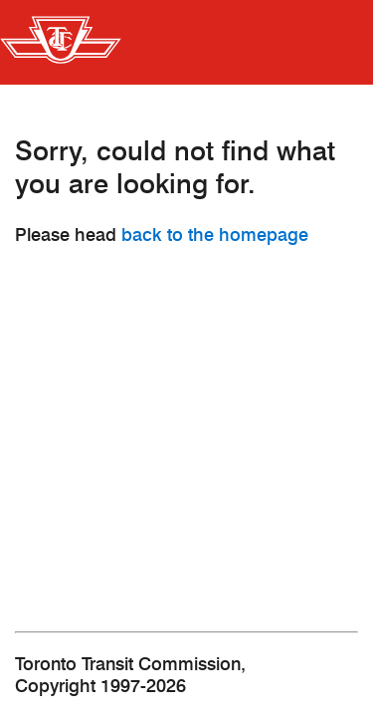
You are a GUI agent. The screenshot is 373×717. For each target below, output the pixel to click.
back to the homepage (214, 235)
